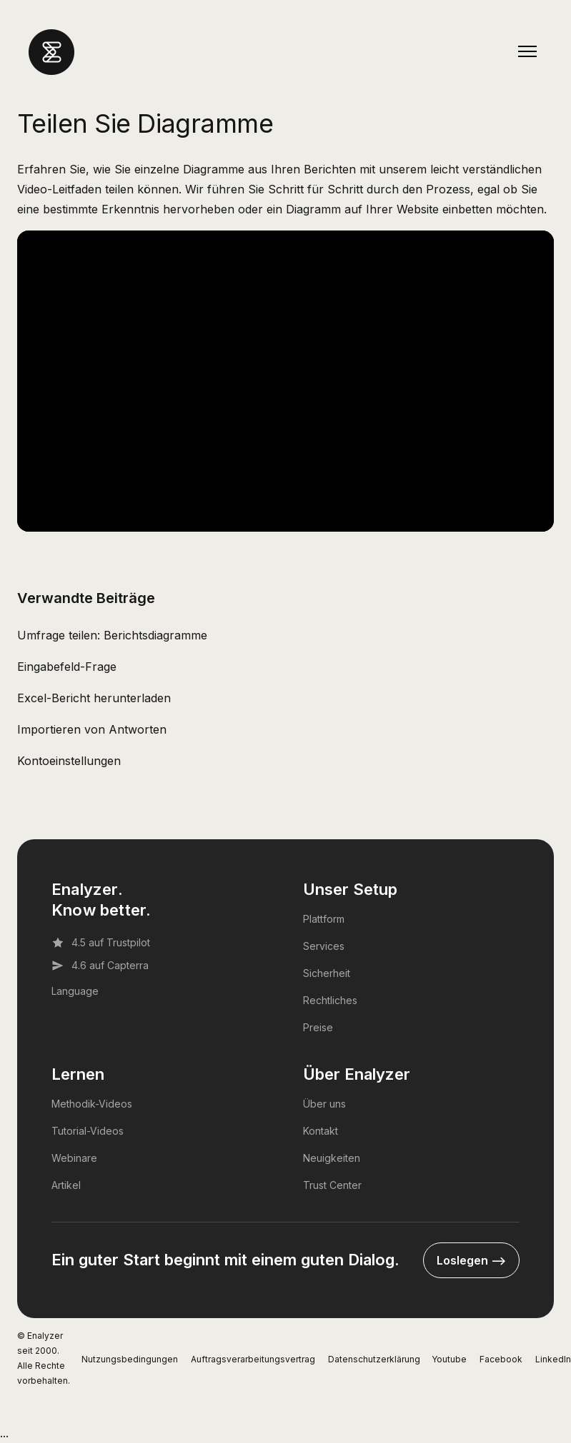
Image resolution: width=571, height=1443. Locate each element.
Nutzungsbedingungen (129, 1359)
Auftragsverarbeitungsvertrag (253, 1359)
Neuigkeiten (331, 1158)
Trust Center (332, 1185)
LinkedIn (553, 1359)
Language (75, 991)
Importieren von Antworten (92, 729)
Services (323, 946)
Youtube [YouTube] (449, 1359)
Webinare (74, 1158)
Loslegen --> (471, 1260)
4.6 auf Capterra (100, 965)
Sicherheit (326, 973)
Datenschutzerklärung (374, 1359)
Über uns (324, 1104)
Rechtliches (330, 1000)
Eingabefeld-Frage (66, 666)
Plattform (323, 919)
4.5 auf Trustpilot (100, 942)
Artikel (66, 1185)
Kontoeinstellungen (69, 761)
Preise (318, 1027)
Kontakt (320, 1131)
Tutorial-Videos (87, 1131)
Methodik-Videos (91, 1104)
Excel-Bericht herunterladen (94, 698)
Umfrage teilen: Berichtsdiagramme (112, 635)
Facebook (501, 1359)
